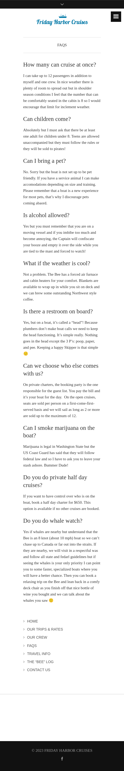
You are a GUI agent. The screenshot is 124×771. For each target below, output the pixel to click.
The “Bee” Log (40, 662)
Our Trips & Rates (45, 629)
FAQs (32, 646)
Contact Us (38, 670)
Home (32, 621)
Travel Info (38, 654)
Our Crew (37, 637)
